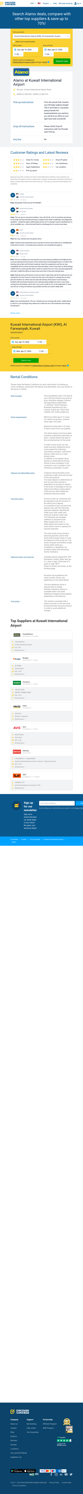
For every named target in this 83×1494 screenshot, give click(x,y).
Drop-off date (48, 45)
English (43, 3)
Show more (15, 313)
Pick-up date (17, 45)
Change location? (16, 332)
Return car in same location (25, 42)
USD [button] (32, 3)
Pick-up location (18, 32)
